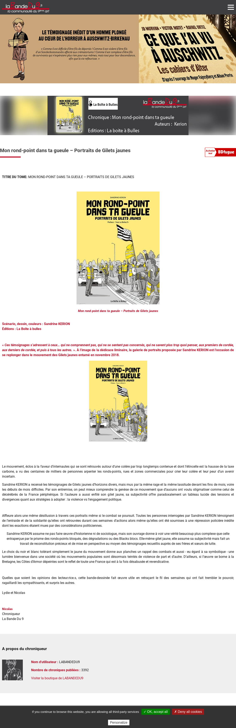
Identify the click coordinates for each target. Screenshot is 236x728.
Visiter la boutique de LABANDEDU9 (57, 678)
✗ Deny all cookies (188, 711)
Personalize (119, 722)
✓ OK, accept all (156, 711)
